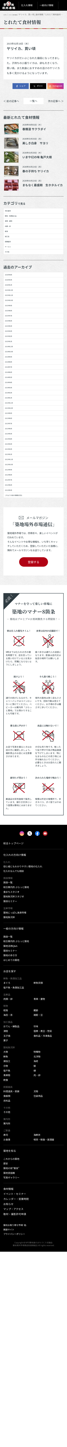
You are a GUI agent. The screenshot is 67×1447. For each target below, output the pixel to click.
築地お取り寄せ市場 (13, 1420)
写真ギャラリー (11, 1372)
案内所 (6, 1318)
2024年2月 (12, 512)
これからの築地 (11, 1354)
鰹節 (36, 1205)
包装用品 (38, 1291)
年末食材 (11, 212)
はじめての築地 (11, 1155)
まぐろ (6, 1178)
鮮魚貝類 (38, 1178)
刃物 (36, 1286)
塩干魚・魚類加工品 (13, 1183)
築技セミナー (10, 1096)
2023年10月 (13, 539)
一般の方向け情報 (13, 1124)
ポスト (38, 86)
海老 (36, 1256)
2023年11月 (13, 530)
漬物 (5, 1226)
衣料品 (6, 1296)
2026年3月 (12, 318)
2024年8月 (12, 459)
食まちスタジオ (11, 1087)
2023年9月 (12, 547)
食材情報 (8, 1384)
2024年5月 (12, 486)
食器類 (6, 1291)
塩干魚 (6, 1265)
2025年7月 (12, 380)
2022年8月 (12, 653)
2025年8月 (12, 371)
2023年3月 (12, 600)
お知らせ (8, 1399)
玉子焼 (6, 1231)
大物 (5, 1247)
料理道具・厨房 (11, 1286)
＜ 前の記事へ (11, 101)
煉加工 (6, 1256)
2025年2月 (12, 415)
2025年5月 (12, 398)
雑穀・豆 (38, 1210)
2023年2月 (12, 609)
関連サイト (8, 1424)
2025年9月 (12, 362)
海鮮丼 (37, 1330)
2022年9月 (12, 644)
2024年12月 (13, 433)
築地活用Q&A (10, 1141)
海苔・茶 (8, 1210)
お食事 (6, 1334)
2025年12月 (13, 336)
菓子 (5, 1235)
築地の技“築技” (11, 1363)
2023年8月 (12, 556)
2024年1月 (12, 521)
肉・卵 (37, 1270)
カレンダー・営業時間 (16, 1394)
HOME (6, 14)
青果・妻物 (12, 230)
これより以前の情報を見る (21, 688)
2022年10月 (13, 636)
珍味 (36, 1221)
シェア (21, 86)
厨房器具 (11, 265)
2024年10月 (13, 442)
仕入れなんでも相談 (13, 1066)
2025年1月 (12, 424)
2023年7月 (12, 565)
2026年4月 (12, 309)
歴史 (5, 1358)
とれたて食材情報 (18, 14)
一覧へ (33, 101)
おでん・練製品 (11, 1221)
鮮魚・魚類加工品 (16, 221)
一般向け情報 (46, 5)
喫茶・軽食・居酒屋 (44, 1334)
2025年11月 (13, 345)
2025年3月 (12, 406)
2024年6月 (12, 477)
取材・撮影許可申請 (14, 1409)
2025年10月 (13, 353)
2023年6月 (12, 574)
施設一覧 (8, 1077)
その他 (10, 283)
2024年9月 (12, 450)
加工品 (10, 256)
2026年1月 (12, 327)
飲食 (5, 1275)
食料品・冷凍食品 (43, 1231)
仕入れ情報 (26, 5)
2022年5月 (12, 680)
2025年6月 (12, 389)
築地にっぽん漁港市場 (14, 1108)
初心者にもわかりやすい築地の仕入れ (22, 1061)
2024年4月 (12, 495)
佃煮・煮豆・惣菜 (43, 1226)
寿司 (5, 1330)
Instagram (55, 86)
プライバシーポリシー (14, 1429)
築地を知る (9, 1346)
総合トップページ (13, 1038)
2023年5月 (12, 583)
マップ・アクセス (13, 1404)
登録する (33, 757)
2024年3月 (12, 503)
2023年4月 (12, 591)
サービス (11, 274)
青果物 (6, 1270)
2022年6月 (12, 671)
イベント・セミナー (14, 1389)
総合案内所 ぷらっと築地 (16, 1082)
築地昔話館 (9, 1368)
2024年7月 (12, 468)
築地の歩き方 (10, 1150)
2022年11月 (13, 627)
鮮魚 (5, 1251)
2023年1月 (12, 618)
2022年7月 (12, 662)
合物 (5, 1261)
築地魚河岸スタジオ (13, 1091)
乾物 (8, 248)
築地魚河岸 (9, 1112)
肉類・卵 (11, 239)
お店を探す (9, 1166)
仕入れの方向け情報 (14, 1050)
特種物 (37, 1247)
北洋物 (37, 1251)
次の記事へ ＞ (56, 101)
